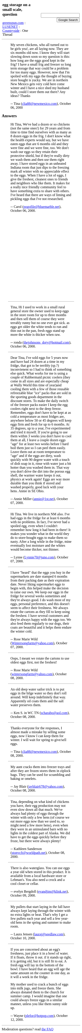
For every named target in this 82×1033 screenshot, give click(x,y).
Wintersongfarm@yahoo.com (32, 643)
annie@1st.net (44, 499)
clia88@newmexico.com (39, 103)
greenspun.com (13, 23)
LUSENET (10, 27)
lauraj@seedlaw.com (48, 934)
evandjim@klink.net (52, 891)
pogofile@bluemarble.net (41, 207)
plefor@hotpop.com (39, 1016)
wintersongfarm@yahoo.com (32, 674)
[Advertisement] (41, 257)
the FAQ (47, 1029)
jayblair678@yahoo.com (45, 786)
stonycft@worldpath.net (28, 853)
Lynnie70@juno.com (39, 557)
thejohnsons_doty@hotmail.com (46, 342)
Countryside (10, 30)
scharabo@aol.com (54, 713)
